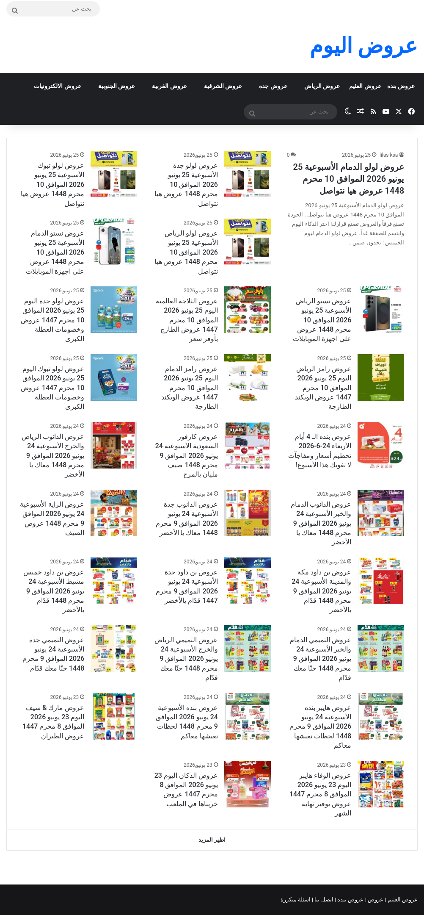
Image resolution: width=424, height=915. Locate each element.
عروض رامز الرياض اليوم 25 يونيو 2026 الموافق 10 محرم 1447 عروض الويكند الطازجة (323, 388)
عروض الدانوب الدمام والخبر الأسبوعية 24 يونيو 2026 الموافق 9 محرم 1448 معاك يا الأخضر (321, 523)
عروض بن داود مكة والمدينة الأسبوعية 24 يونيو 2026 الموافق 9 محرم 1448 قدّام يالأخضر (321, 591)
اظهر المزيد (212, 840)
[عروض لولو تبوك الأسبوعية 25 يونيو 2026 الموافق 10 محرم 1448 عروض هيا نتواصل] (114, 174)
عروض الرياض (322, 86)
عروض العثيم (365, 86)
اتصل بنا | (323, 899)
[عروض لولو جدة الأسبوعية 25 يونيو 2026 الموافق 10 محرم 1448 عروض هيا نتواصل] (247, 174)
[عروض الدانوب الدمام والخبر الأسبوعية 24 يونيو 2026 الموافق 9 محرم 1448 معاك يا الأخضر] (381, 513)
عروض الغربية (169, 86)
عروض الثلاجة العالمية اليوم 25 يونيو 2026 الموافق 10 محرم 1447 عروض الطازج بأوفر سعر (187, 320)
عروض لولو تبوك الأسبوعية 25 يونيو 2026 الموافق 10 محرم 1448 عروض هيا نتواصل (52, 184)
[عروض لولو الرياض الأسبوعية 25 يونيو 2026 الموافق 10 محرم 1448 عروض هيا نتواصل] (247, 242)
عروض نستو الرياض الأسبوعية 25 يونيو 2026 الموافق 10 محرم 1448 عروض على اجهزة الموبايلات (322, 320)
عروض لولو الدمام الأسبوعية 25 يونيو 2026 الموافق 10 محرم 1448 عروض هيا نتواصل (349, 179)
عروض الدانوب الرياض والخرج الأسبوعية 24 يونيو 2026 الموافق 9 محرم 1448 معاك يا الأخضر (53, 456)
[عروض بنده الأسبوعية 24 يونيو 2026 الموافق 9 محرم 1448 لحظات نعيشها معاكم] (247, 716)
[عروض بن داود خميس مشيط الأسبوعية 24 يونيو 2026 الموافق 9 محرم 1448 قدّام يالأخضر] (114, 580)
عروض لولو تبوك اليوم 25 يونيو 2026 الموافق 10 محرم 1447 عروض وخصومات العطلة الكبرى (53, 388)
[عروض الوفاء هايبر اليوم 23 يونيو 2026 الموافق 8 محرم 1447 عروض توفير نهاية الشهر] (381, 784)
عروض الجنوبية (116, 86)
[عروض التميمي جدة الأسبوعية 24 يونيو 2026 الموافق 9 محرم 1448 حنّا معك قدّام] (114, 648)
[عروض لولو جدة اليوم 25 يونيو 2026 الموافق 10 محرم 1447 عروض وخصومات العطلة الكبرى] (114, 309)
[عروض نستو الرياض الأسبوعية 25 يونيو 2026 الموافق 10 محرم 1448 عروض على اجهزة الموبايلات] (381, 309)
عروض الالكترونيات (57, 86)
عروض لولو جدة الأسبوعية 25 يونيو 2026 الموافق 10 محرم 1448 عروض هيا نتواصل (186, 184)
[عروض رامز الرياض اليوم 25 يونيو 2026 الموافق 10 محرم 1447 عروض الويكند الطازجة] (381, 377)
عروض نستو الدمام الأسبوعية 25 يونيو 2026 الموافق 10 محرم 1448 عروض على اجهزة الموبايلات (55, 252)
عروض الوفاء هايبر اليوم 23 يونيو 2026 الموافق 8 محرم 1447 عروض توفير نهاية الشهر (320, 794)
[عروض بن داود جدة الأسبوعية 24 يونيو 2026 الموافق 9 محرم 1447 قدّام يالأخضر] (247, 580)
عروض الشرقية (223, 86)
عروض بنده (401, 86)
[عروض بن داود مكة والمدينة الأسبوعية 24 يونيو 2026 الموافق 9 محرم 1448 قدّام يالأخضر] (381, 580)
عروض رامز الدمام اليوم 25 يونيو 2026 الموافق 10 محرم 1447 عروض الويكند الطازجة (189, 388)
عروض (375, 899)
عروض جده (273, 86)
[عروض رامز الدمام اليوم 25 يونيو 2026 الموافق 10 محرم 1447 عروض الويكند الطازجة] (247, 377)
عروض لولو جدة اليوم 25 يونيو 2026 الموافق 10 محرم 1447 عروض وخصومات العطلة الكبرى (53, 320)
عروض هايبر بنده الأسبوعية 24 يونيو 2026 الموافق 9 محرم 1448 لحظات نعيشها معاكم (320, 727)
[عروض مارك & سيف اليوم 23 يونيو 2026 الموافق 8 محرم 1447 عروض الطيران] (114, 716)
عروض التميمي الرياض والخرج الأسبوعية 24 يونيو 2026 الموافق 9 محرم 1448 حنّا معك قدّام (186, 659)
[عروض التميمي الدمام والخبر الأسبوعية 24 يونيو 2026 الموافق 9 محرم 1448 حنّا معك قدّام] (381, 648)
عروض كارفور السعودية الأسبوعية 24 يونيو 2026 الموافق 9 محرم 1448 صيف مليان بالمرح (186, 456)
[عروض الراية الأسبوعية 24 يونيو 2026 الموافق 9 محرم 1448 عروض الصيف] (114, 513)
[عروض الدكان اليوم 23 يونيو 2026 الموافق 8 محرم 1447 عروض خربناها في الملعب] (247, 784)
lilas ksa (389, 155)
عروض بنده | (350, 899)
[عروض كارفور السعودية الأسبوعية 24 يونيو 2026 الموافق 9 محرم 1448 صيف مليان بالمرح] (247, 445)
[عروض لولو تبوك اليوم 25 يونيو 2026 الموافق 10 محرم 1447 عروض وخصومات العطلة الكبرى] (114, 377)
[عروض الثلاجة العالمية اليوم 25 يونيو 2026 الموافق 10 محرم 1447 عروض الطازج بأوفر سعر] (247, 309)
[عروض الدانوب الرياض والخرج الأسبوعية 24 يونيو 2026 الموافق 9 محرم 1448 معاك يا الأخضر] (114, 445)
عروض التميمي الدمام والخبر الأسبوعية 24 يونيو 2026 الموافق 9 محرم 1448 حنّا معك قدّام (320, 659)
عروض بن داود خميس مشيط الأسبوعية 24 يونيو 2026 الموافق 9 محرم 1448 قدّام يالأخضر (53, 591)
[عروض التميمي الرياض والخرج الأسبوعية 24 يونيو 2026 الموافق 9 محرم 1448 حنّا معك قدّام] (247, 648)
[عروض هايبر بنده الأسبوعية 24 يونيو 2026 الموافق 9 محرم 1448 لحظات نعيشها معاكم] (381, 716)
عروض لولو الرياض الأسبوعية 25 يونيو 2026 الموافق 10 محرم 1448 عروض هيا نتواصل (186, 252)
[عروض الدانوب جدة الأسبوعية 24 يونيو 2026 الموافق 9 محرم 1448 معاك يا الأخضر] (247, 513)
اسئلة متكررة (296, 899)
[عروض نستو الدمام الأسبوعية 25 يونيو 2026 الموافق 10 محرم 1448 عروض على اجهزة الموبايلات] (114, 242)
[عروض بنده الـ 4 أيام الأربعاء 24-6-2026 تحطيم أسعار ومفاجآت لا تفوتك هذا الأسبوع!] (381, 445)
